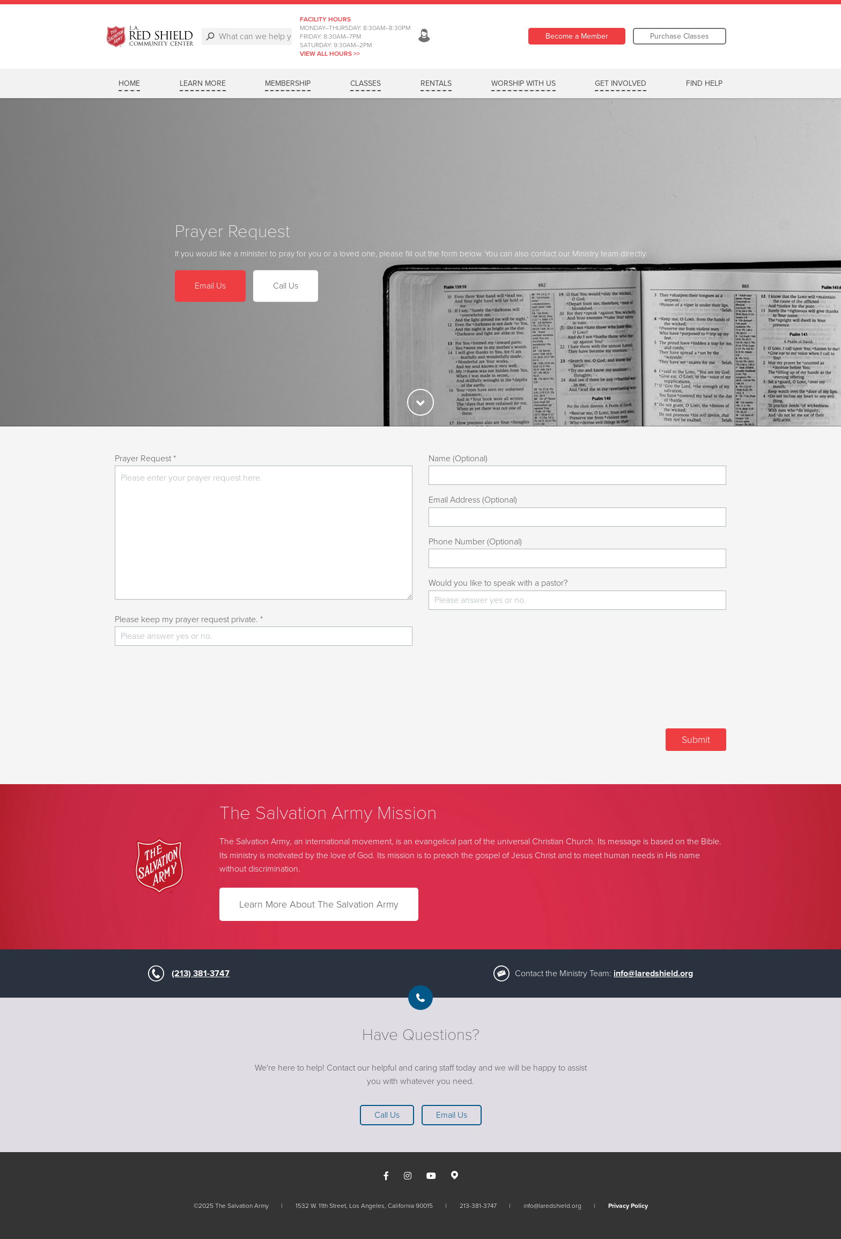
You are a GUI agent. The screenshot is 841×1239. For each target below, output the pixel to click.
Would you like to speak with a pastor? (498, 583)
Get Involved (620, 83)
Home (129, 83)
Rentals (436, 83)
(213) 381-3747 (201, 973)
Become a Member (576, 36)
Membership (288, 83)
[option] (420, 262)
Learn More (203, 83)
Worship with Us (523, 83)
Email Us (210, 286)
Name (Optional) (458, 458)
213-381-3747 (478, 1206)
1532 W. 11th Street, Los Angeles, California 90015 (364, 1206)
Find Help (704, 83)
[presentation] (644, 691)
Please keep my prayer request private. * (189, 619)
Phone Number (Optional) (475, 541)
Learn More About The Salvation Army (319, 904)
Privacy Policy (628, 1206)
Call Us (285, 286)
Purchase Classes (679, 36)
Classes (365, 83)
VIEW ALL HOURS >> (420, 53)
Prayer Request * (145, 458)
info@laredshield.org (653, 973)
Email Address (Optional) (473, 500)
